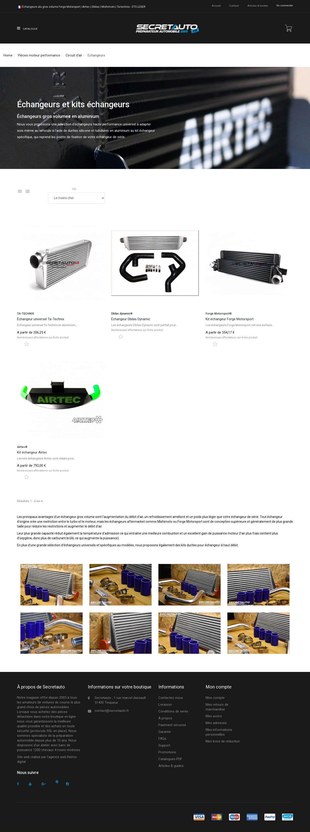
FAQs (162, 739)
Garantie (164, 732)
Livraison (165, 705)
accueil (216, 5)
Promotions (167, 752)
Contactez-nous (170, 698)
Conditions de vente (173, 711)
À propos (165, 718)
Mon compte (215, 698)
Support (164, 745)
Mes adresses (216, 723)
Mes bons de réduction (223, 741)
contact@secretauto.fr (112, 711)
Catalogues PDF (170, 759)
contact (234, 5)
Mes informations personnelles (219, 732)
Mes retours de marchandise (217, 707)
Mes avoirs (214, 716)
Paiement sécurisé (172, 725)
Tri (74, 189)
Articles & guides (257, 5)
